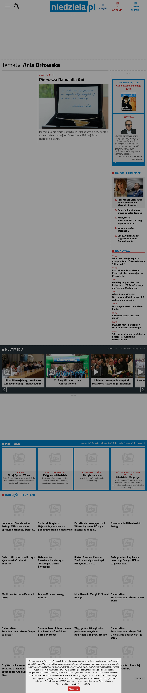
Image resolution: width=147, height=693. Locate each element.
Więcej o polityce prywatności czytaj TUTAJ (73, 684)
